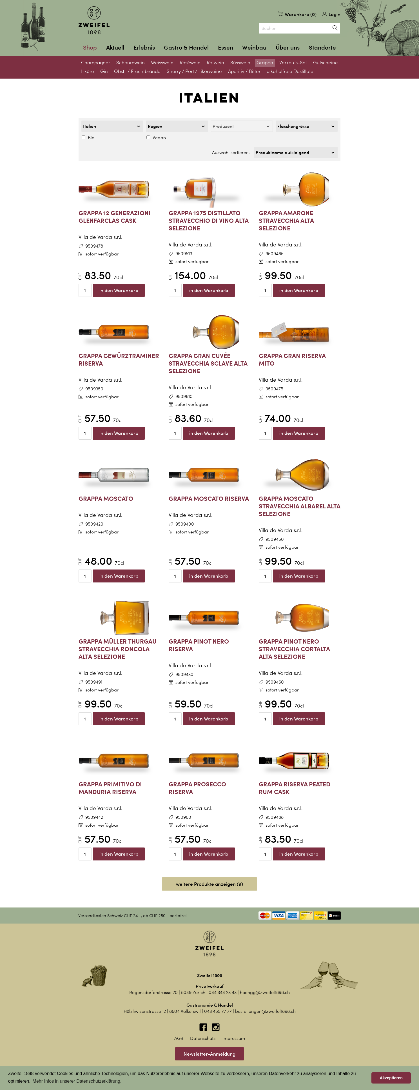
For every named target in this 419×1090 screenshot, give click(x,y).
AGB (178, 1036)
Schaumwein (130, 62)
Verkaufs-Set (293, 62)
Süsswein (240, 62)
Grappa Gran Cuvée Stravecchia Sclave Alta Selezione (208, 361)
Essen (225, 47)
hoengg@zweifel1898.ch (265, 990)
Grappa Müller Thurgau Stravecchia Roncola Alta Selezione (118, 647)
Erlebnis (144, 47)
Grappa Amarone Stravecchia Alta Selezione (286, 218)
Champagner (95, 62)
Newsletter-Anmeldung (209, 1052)
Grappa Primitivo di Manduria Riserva (110, 786)
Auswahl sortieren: (231, 151)
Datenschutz (203, 1036)
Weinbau (254, 47)
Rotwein (215, 62)
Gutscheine (325, 62)
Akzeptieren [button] (391, 1078)
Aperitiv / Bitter (244, 71)
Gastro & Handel (186, 47)
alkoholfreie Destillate (290, 71)
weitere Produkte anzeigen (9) (209, 882)
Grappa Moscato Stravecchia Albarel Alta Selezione (299, 504)
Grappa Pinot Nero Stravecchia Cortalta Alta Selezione (294, 647)
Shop (90, 47)
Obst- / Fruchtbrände (137, 71)
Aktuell (115, 47)
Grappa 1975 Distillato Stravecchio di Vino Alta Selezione (209, 218)
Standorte (322, 47)
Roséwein (190, 62)
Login (331, 14)
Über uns (288, 47)
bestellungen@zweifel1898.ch (265, 1009)
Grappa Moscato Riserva (209, 496)
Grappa (265, 62)
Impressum (233, 1036)
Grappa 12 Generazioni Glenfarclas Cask (115, 215)
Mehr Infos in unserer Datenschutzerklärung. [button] (77, 1081)
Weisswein (162, 62)
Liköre (87, 71)
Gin (104, 71)
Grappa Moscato (106, 496)
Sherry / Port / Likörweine (194, 71)
